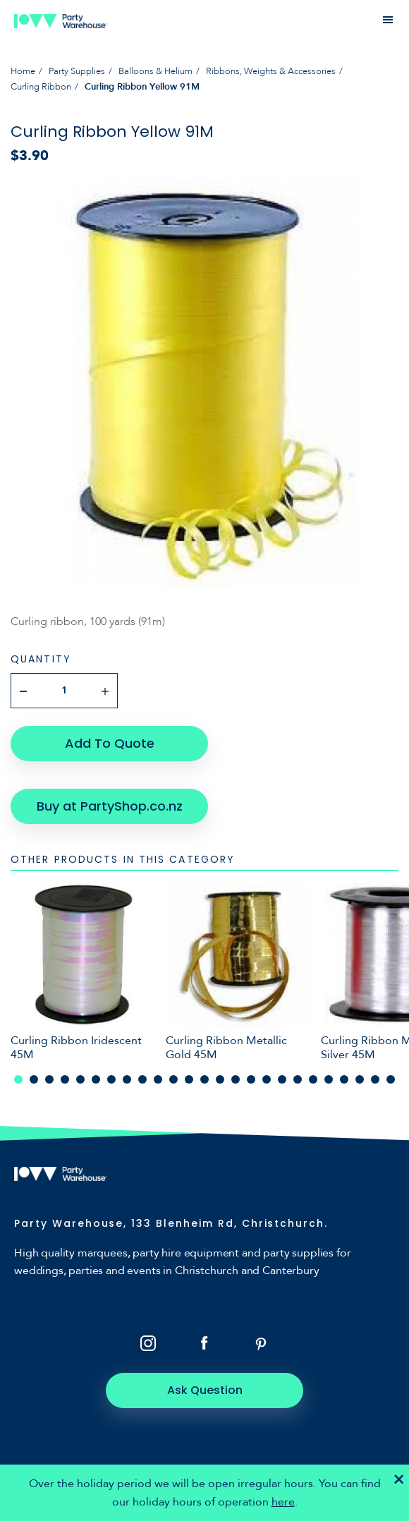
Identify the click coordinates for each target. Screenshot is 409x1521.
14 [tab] (220, 1079)
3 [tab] (49, 1079)
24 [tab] (375, 1079)
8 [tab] (127, 1079)
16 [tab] (251, 1079)
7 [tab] (111, 1079)
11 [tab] (173, 1079)
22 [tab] (344, 1079)
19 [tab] (297, 1079)
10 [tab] (158, 1079)
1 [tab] (18, 1079)
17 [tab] (266, 1079)
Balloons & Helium (155, 71)
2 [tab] (34, 1079)
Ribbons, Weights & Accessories (271, 71)
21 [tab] (328, 1079)
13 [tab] (204, 1079)
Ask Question (205, 1390)
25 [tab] (390, 1079)
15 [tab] (235, 1079)
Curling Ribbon (41, 86)
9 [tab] (142, 1079)
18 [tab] (282, 1079)
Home (23, 71)
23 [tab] (359, 1079)
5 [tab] (80, 1079)
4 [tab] (65, 1079)
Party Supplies (77, 71)
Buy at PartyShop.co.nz (110, 806)
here (283, 1502)
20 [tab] (313, 1079)
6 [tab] (96, 1079)
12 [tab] (189, 1079)
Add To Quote (109, 743)
